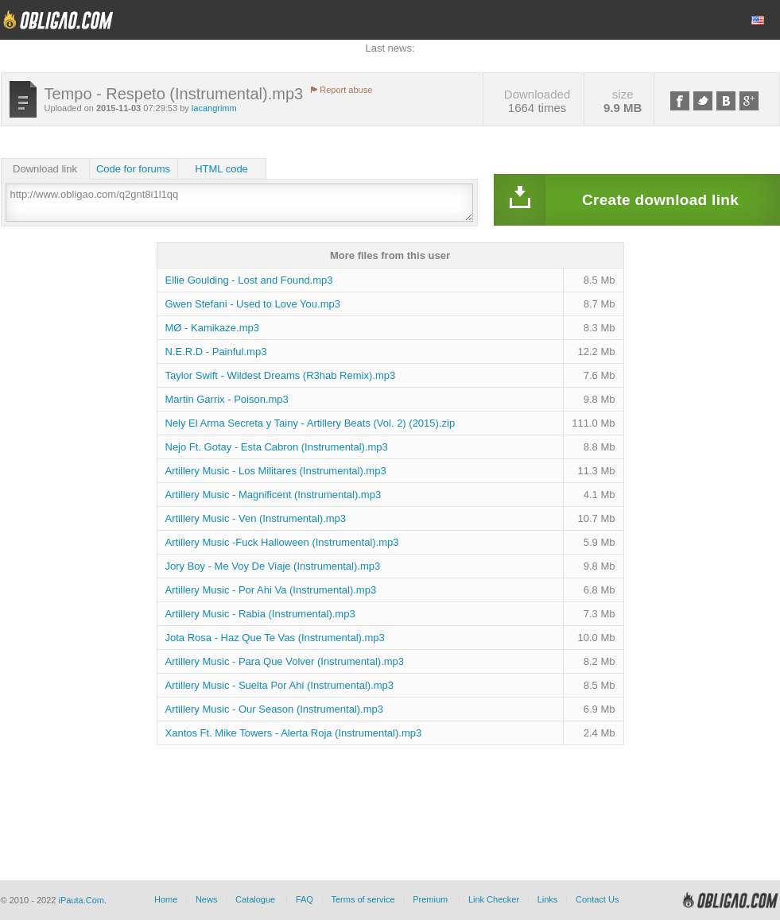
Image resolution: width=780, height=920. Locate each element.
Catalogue (255, 899)
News (207, 899)
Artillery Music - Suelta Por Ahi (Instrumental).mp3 (279, 685)
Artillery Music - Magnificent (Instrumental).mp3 (273, 495)
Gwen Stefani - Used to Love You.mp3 (252, 304)
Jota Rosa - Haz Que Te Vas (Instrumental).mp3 (275, 638)
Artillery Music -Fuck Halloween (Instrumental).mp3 (282, 542)
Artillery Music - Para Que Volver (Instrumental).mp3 (285, 661)
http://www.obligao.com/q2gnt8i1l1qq (239, 203)
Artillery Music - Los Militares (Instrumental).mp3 (275, 471)
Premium (430, 899)
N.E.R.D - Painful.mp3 (216, 352)
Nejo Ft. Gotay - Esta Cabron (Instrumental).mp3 (276, 447)
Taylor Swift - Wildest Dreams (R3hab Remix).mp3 (280, 375)
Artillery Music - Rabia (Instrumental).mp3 (260, 614)
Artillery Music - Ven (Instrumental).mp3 (256, 518)
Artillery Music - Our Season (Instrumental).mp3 (274, 709)
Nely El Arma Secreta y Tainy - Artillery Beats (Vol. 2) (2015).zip (310, 423)
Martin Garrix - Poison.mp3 (227, 399)
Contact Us (597, 899)
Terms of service (363, 899)
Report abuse (346, 90)
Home (165, 899)
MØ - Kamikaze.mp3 (212, 328)
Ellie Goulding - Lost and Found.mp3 (249, 280)
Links (547, 899)
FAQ (304, 899)
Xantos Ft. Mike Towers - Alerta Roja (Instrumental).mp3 (293, 733)
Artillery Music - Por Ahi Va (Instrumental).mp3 (271, 590)
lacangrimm (214, 108)
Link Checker (493, 899)
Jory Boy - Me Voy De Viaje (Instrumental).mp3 (273, 566)
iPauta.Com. (82, 900)
